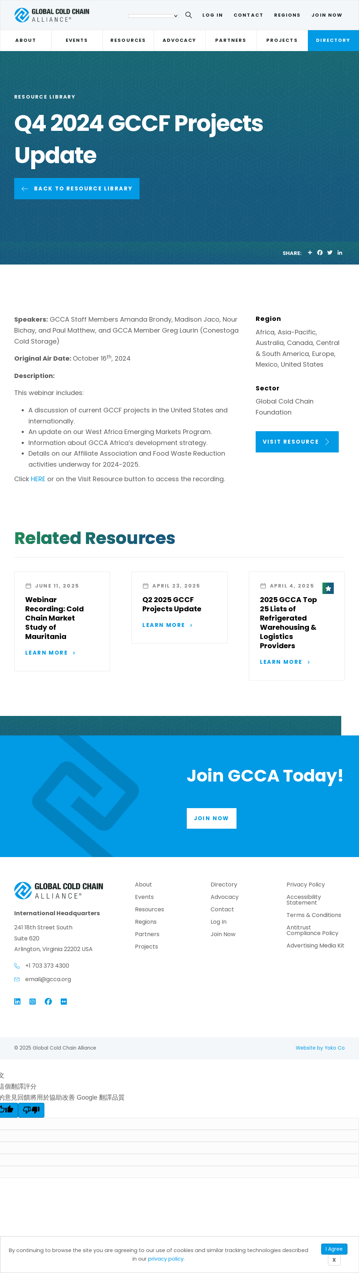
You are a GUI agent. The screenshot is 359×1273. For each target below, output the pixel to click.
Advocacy (180, 40)
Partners (231, 40)
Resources (128, 40)
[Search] (190, 16)
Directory (333, 40)
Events (77, 40)
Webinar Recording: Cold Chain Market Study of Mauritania (54, 618)
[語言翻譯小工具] (153, 16)
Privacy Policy (306, 886)
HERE (38, 478)
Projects (282, 40)
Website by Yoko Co (320, 1048)
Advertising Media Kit (315, 947)
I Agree (334, 1248)
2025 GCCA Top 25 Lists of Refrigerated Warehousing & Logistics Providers (288, 623)
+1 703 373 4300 (47, 967)
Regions (287, 15)
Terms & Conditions (314, 916)
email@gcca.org (48, 980)
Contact (248, 15)
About (25, 40)
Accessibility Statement (304, 901)
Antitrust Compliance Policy (312, 931)
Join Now (327, 15)
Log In (212, 15)
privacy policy (166, 1258)
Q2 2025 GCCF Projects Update (171, 604)
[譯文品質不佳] (31, 1111)
